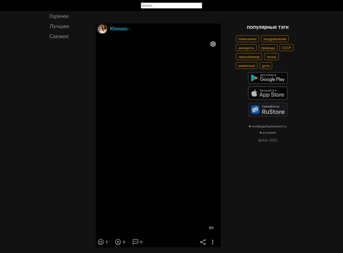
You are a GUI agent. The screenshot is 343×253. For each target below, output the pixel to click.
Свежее (59, 36)
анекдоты (246, 48)
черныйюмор (249, 57)
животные (246, 65)
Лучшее (59, 26)
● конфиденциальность (268, 126)
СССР (286, 48)
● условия (268, 132)
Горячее (59, 16)
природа (268, 48)
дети (266, 65)
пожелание (247, 39)
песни (271, 57)
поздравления (274, 39)
